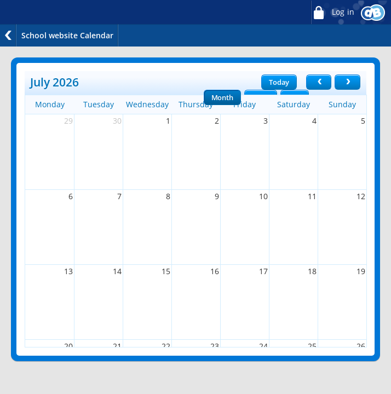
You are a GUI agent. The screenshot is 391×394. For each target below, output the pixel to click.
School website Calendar (67, 35)
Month (222, 97)
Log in (332, 12)
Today (279, 82)
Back (8, 35)
